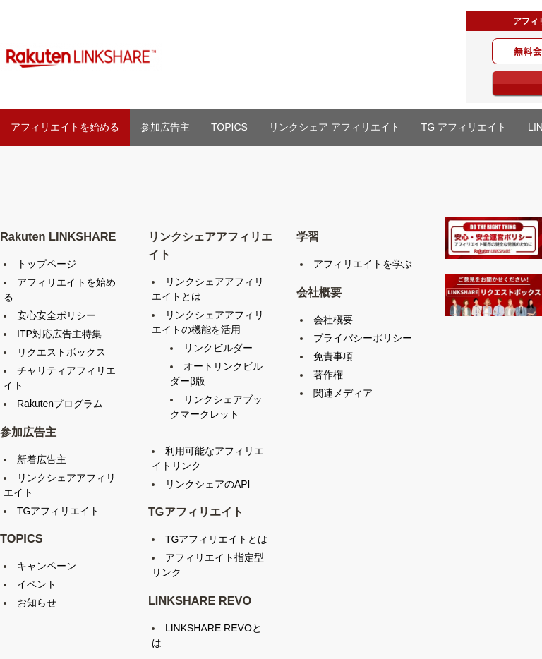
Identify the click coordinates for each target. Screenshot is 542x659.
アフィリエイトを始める (65, 127)
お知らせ (36, 602)
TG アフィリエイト (464, 127)
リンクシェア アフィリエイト (334, 127)
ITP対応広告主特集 (59, 333)
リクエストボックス (61, 352)
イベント (36, 584)
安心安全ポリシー (56, 315)
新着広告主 (41, 459)
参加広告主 (165, 127)
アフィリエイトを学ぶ (362, 264)
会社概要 (333, 319)
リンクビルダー (218, 347)
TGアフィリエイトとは (216, 539)
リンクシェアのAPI (208, 484)
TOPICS (229, 127)
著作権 (328, 374)
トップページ (46, 264)
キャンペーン (46, 566)
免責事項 (333, 356)
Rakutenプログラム (60, 403)
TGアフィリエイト (58, 510)
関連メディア (343, 393)
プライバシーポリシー (362, 338)
